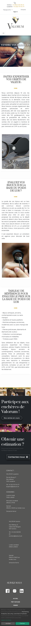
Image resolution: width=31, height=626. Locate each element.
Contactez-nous (18, 457)
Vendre (15, 605)
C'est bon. (22, 623)
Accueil (15, 598)
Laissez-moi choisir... (6, 620)
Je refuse (8, 623)
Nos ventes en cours (12, 418)
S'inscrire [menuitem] (23, 9)
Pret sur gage (15, 602)
